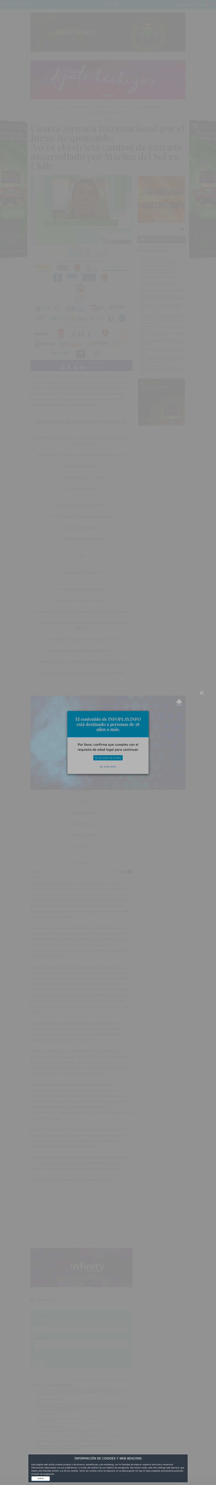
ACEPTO (41, 1478)
